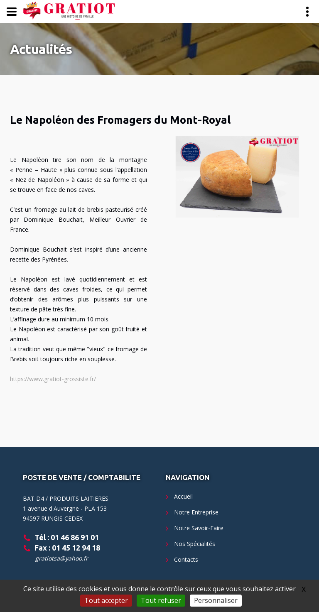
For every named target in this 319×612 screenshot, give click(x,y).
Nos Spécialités (194, 544)
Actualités (41, 49)
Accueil (183, 496)
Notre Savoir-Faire (198, 528)
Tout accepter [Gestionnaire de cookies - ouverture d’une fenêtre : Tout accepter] (106, 600)
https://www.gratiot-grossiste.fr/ (53, 379)
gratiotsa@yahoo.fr (61, 558)
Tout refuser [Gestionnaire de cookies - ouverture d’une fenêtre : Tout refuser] (161, 600)
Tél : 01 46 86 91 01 (66, 537)
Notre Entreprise (196, 512)
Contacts (186, 559)
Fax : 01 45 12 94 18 (67, 547)
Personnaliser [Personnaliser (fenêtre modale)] (216, 600)
